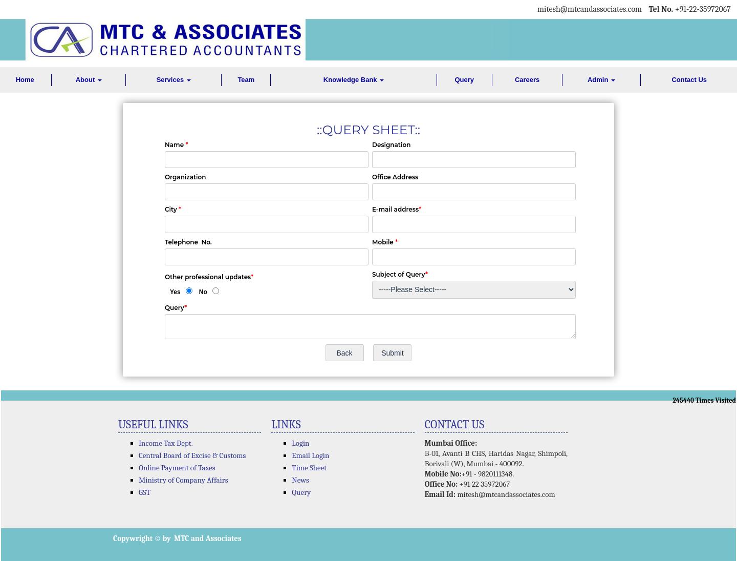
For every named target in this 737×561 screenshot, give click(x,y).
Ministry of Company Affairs (183, 480)
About (89, 80)
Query (464, 80)
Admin (601, 80)
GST (144, 492)
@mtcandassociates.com (601, 9)
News (300, 480)
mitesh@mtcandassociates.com (506, 494)
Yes (175, 292)
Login (300, 443)
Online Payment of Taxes (177, 467)
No (203, 292)
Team (245, 80)
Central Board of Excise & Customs (192, 455)
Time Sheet (309, 467)
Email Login (310, 455)
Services (174, 80)
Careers (527, 80)
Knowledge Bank (353, 80)
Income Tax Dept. (166, 443)
